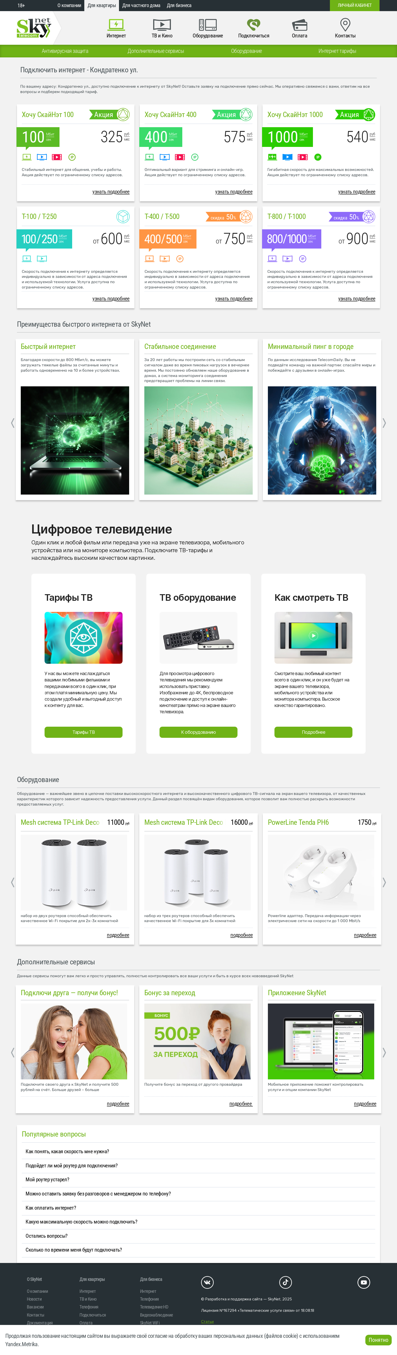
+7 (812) (285, 5)
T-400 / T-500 (162, 216)
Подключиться (93, 1315)
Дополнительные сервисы (56, 962)
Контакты (35, 1315)
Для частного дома (141, 5)
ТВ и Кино (88, 1299)
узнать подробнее (111, 192)
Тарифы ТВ (83, 732)
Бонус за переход (169, 992)
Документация (40, 1322)
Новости (34, 1299)
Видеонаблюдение (156, 1315)
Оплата (86, 1322)
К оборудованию (198, 732)
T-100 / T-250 (39, 216)
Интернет (88, 1291)
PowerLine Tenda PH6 (298, 822)
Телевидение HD (154, 1306)
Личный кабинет (355, 5)
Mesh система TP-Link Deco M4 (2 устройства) (87, 822)
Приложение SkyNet (297, 992)
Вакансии (35, 1306)
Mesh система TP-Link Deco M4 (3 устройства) (210, 822)
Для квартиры (102, 5)
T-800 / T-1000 (286, 216)
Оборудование (38, 779)
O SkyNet (34, 1279)
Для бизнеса (179, 5)
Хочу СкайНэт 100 (48, 114)
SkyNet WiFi (150, 1322)
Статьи (207, 1321)
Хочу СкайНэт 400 (170, 114)
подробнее (118, 935)
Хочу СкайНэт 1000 (295, 114)
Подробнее (313, 732)
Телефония (89, 1306)
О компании (69, 5)
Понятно (378, 1340)
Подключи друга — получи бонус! (69, 992)
